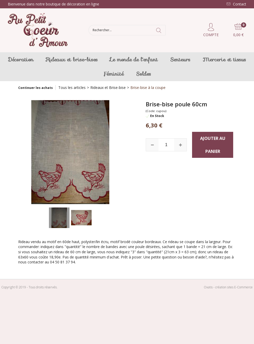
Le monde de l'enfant (134, 59)
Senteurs (180, 59)
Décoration (21, 59)
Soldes (143, 74)
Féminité (113, 74)
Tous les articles (72, 87)
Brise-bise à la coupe (148, 87)
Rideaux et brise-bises (72, 59)
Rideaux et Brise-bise (108, 87)
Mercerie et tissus (224, 59)
